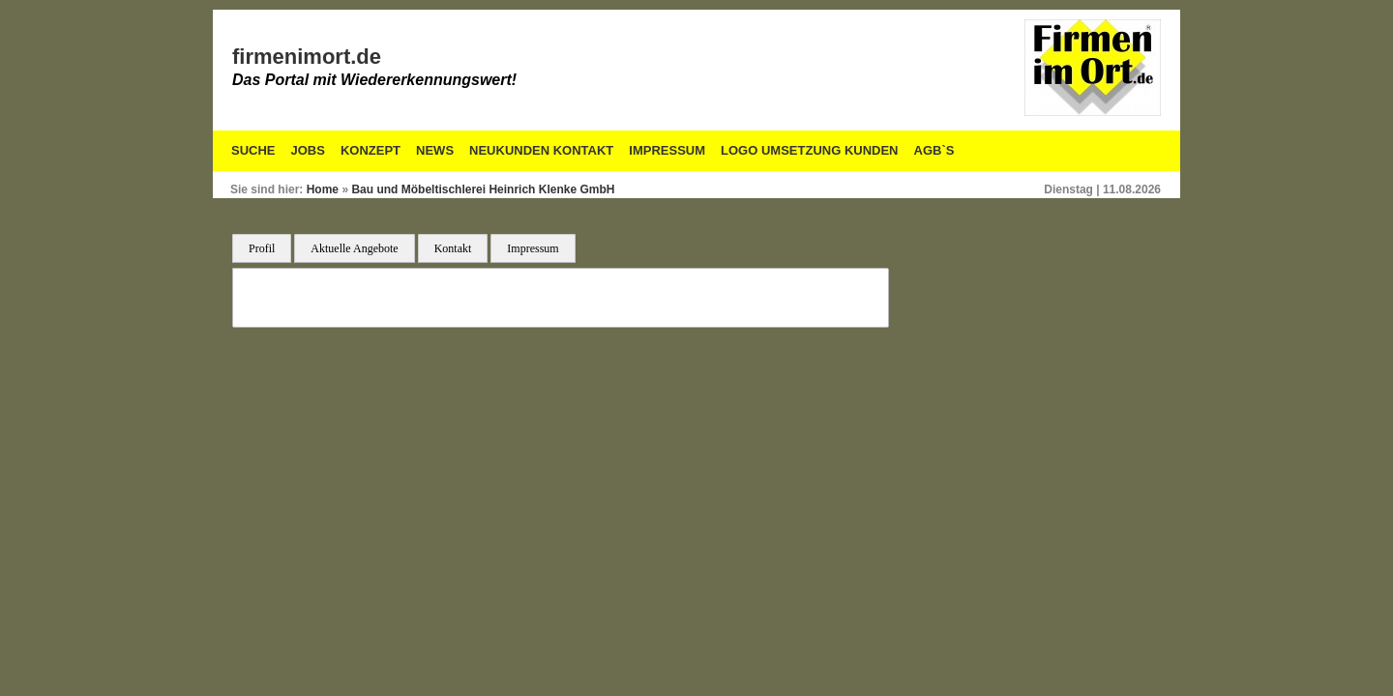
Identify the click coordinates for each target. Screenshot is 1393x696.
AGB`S (934, 150)
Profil (262, 248)
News (435, 150)
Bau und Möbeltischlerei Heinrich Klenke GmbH (482, 189)
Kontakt (453, 248)
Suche (253, 150)
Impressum (667, 150)
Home (323, 189)
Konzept (370, 150)
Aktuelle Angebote (354, 248)
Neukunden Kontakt (541, 150)
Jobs (308, 150)
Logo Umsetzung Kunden (809, 150)
